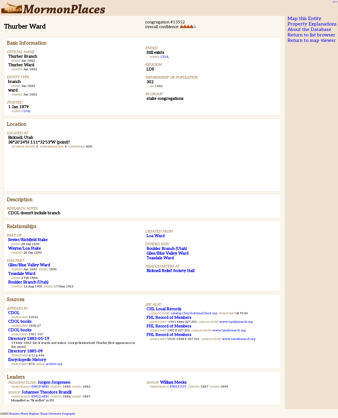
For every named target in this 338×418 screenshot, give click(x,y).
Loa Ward (155, 236)
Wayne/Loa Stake (24, 248)
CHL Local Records (163, 309)
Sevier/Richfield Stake (28, 239)
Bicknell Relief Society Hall (170, 270)
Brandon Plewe (18, 413)
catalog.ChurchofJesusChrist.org (194, 313)
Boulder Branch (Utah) (28, 282)
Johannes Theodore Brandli (46, 392)
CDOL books (19, 321)
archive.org (54, 364)
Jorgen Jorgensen (53, 382)
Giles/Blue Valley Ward (29, 265)
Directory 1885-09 (25, 351)
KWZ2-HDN (40, 396)
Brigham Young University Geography (52, 413)
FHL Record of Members (168, 317)
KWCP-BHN (40, 387)
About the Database (309, 29)
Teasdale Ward (21, 273)
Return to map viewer (312, 40)
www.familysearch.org (236, 322)
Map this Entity (304, 18)
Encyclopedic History (27, 359)
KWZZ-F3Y (178, 387)
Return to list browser (311, 35)
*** (334, 3)
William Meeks (173, 382)
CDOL (26, 111)
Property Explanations (312, 24)
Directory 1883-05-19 (28, 338)
